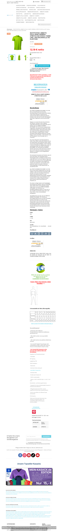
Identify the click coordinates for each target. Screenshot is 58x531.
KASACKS (21, 491)
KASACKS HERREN (31, 5)
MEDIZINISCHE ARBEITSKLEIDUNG (25, 515)
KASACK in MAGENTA (35, 501)
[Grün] (31, 54)
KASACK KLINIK (35, 491)
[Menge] (31, 65)
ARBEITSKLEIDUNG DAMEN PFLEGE (22, 513)
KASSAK (45, 491)
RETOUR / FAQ (19, 20)
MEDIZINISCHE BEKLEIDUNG (32, 516)
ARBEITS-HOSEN (44, 11)
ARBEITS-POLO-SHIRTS (22, 16)
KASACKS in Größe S (19, 505)
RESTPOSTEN (41, 18)
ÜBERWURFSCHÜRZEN (38, 14)
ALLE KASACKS (41, 5)
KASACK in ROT (24, 498)
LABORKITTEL (27, 14)
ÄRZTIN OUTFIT (47, 515)
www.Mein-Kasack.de (35, 370)
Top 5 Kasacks (12, 491)
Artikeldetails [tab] (36, 407)
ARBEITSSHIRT (13, 514)
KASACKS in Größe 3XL (19, 507)
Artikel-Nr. (34, 415)
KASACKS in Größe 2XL (10, 507)
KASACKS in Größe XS (10, 505)
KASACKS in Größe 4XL (29, 507)
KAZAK (41, 492)
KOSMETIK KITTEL (18, 516)
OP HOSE (24, 516)
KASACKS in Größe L (36, 505)
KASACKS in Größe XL (45, 505)
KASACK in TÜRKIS (10, 501)
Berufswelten (30, 22)
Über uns (7, 491)
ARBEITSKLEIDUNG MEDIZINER (16, 518)
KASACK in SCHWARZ (32, 498)
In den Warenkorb (42, 66)
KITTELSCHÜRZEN (13, 494)
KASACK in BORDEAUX (26, 501)
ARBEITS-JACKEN (32, 18)
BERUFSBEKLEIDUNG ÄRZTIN (38, 514)
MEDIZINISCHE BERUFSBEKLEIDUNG (13, 511)
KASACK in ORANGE (41, 498)
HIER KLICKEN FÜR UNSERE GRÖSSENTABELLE (42, 323)
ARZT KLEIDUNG (28, 514)
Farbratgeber (20, 22)
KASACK (17, 491)
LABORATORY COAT (20, 514)
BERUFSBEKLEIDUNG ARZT (11, 515)
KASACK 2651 (32, 9)
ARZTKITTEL (19, 14)
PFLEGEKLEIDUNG (9, 516)
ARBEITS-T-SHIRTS (34, 16)
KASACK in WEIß (9, 498)
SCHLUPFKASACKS (21, 11)
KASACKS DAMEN (20, 5)
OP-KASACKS (31, 7)
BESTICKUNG (41, 20)
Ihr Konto (33, 524)
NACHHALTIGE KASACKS (43, 9)
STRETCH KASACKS (21, 7)
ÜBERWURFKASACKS (32, 11)
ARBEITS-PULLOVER (21, 18)
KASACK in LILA (17, 501)
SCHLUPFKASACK (14, 492)
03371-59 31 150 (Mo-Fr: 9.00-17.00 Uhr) (15, 2)
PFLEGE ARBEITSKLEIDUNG (38, 515)
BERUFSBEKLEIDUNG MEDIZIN (28, 511)
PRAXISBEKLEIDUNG (34, 513)
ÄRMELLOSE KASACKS (22, 9)
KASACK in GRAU (16, 498)
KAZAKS (45, 492)
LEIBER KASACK (21, 492)
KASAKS (41, 491)
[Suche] (44, 24)
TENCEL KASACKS (40, 7)
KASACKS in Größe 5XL (39, 507)
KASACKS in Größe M (28, 505)
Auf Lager (34, 417)
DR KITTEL (12, 513)
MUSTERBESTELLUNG (30, 20)
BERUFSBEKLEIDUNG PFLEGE (41, 511)
